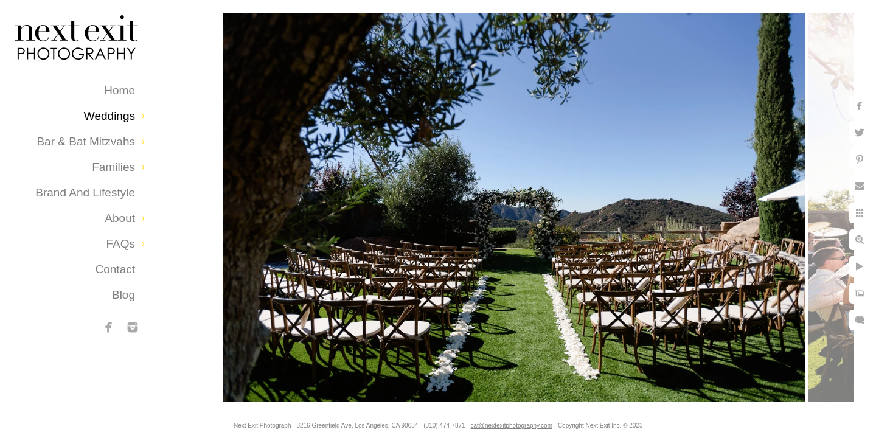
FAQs (120, 243)
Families (113, 167)
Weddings (109, 115)
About (120, 218)
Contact (115, 269)
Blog (123, 294)
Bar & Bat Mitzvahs (85, 141)
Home (119, 90)
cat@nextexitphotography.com (511, 425)
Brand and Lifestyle (85, 192)
